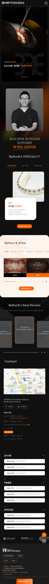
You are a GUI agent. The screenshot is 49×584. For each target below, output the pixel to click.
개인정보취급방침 (8, 556)
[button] (43, 281)
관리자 (13, 561)
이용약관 (20, 556)
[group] (24, 330)
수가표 (5, 561)
